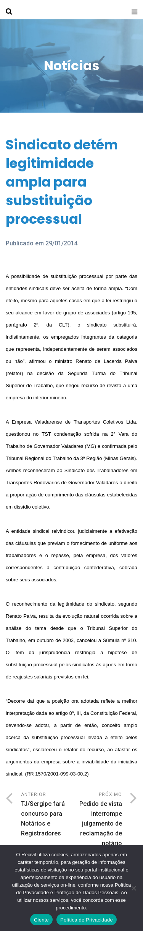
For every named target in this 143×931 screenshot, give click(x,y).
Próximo (97, 830)
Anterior (46, 815)
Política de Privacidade (86, 920)
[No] (133, 888)
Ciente (41, 920)
